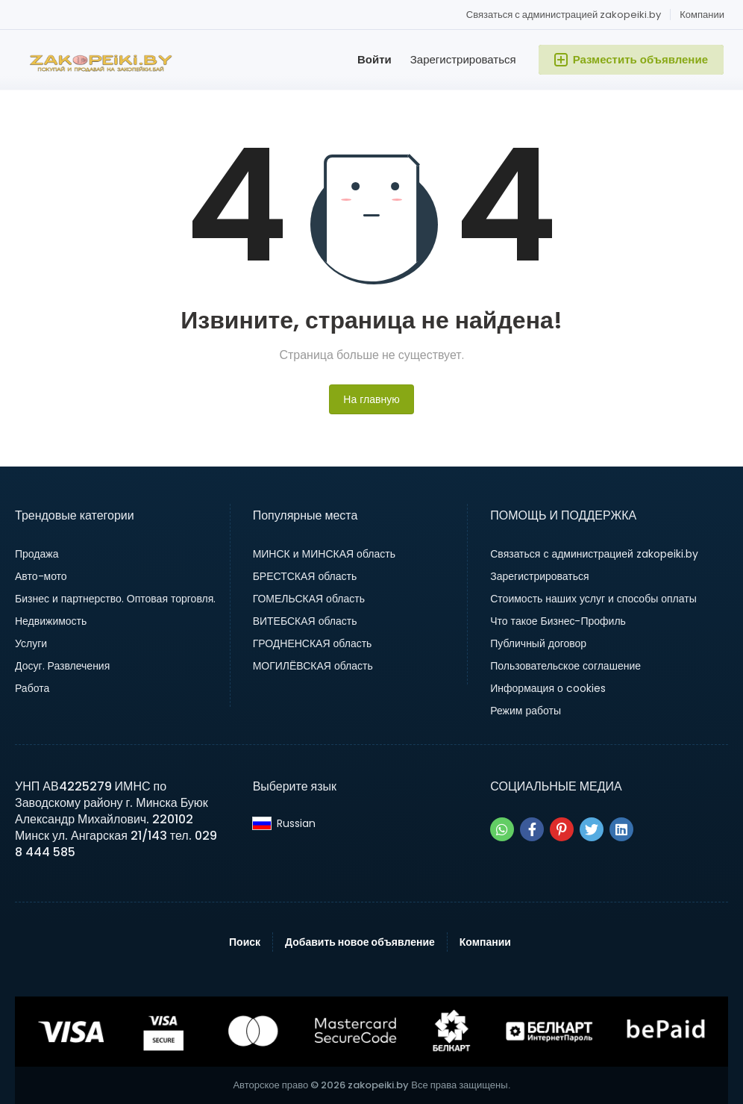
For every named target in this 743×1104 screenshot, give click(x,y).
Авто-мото (41, 576)
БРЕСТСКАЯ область (305, 576)
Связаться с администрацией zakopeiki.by (563, 14)
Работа (32, 688)
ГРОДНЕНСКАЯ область (312, 643)
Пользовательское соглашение (565, 665)
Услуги (31, 643)
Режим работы (525, 710)
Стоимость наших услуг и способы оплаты (593, 598)
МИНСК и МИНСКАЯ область (324, 553)
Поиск (244, 942)
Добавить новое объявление (360, 942)
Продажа (36, 553)
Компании (702, 14)
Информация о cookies (548, 688)
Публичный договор (538, 643)
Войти (374, 59)
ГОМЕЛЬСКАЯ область (309, 598)
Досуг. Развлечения (62, 665)
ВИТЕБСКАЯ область (305, 621)
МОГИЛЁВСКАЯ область (313, 665)
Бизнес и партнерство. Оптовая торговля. (115, 598)
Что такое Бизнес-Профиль (558, 621)
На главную (371, 399)
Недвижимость (51, 621)
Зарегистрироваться (463, 59)
